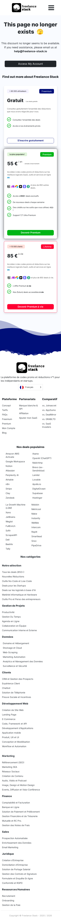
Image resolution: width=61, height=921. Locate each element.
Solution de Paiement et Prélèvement (21, 811)
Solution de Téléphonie (13, 692)
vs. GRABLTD (49, 419)
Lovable (36, 479)
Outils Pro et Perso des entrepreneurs (21, 599)
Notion (9, 466)
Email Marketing (10, 847)
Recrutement (8, 896)
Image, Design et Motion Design (18, 785)
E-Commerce (8, 719)
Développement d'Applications (17, 728)
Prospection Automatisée (15, 838)
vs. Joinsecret (49, 405)
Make (34, 513)
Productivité (8, 612)
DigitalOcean (39, 488)
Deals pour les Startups (14, 585)
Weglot (9, 521)
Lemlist (36, 475)
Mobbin (35, 504)
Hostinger (37, 497)
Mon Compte (8, 428)
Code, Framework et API (14, 723)
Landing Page (9, 714)
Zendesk (10, 497)
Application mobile (11, 732)
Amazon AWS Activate (12, 455)
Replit (34, 531)
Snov (34, 541)
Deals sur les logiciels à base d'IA (19, 590)
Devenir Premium (30, 232)
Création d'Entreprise (12, 860)
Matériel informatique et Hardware (19, 594)
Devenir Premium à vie (30, 306)
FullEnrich (10, 526)
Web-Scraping (10, 652)
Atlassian (10, 470)
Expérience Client (11, 683)
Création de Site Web (13, 710)
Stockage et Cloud (12, 647)
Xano (8, 512)
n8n (8, 484)
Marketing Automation (14, 657)
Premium (6, 423)
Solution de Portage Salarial (16, 869)
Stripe (9, 488)
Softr (8, 530)
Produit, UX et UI (10, 737)
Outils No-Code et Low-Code (17, 581)
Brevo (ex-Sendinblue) (38, 469)
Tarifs (5, 410)
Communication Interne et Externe (19, 630)
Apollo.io (36, 484)
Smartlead (36, 536)
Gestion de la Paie (11, 905)
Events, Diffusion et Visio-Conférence (21, 789)
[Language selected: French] (30, 387)
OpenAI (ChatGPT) (41, 458)
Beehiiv (9, 544)
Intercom (36, 527)
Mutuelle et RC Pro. (12, 820)
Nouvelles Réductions (13, 576)
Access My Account (30, 63)
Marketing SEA (9, 767)
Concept (6, 405)
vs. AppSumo (49, 410)
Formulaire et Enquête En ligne (17, 878)
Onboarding (8, 900)
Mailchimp (37, 462)
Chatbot (6, 688)
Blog (4, 432)
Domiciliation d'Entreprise (15, 864)
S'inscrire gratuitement (31, 140)
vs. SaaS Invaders (46, 425)
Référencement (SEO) (13, 762)
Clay (8, 493)
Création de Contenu (12, 776)
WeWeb (35, 522)
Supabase (37, 493)
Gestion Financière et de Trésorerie (20, 816)
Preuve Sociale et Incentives (16, 697)
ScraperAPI (11, 535)
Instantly (35, 518)
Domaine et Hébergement (16, 643)
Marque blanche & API (28, 407)
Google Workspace (15, 461)
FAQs (4, 414)
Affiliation (23, 413)
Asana (35, 453)
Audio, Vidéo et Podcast (14, 780)
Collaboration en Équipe (14, 625)
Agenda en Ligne (10, 621)
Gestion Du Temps (11, 616)
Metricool (36, 509)
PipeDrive (36, 545)
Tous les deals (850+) (13, 572)
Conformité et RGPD (12, 883)
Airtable (9, 479)
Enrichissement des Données (16, 842)
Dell (7, 539)
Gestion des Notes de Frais (16, 825)
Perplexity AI (12, 475)
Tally (8, 548)
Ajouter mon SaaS (28, 417)
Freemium (7, 419)
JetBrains (10, 517)
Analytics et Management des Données (23, 661)
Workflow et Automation (14, 746)
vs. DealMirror (49, 414)
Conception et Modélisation (16, 741)
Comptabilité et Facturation (16, 802)
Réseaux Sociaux (11, 771)
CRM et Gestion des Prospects (17, 679)
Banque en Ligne (10, 807)
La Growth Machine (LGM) (15, 506)
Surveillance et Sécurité (15, 666)
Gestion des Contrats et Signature (19, 874)
